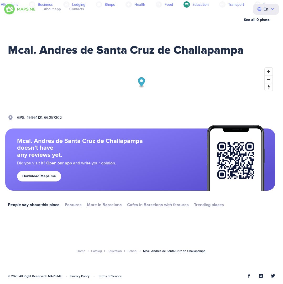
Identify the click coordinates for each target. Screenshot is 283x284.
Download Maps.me (39, 176)
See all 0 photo (257, 20)
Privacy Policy (80, 276)
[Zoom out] (268, 79)
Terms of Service (110, 276)
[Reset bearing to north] (268, 87)
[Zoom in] (268, 72)
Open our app (59, 163)
